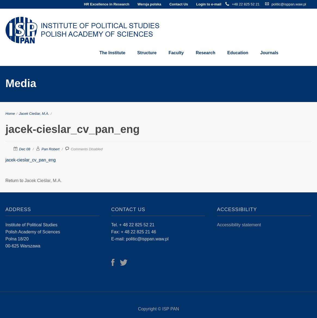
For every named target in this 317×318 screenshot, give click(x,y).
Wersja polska (149, 4)
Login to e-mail (208, 4)
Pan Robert (51, 149)
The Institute (112, 52)
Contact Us (178, 4)
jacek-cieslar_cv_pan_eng (30, 160)
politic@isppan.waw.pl (289, 4)
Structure (147, 52)
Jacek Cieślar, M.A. (34, 114)
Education (237, 52)
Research (205, 52)
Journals (269, 52)
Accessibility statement (239, 224)
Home (10, 114)
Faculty (176, 52)
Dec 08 (24, 149)
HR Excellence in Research (106, 4)
